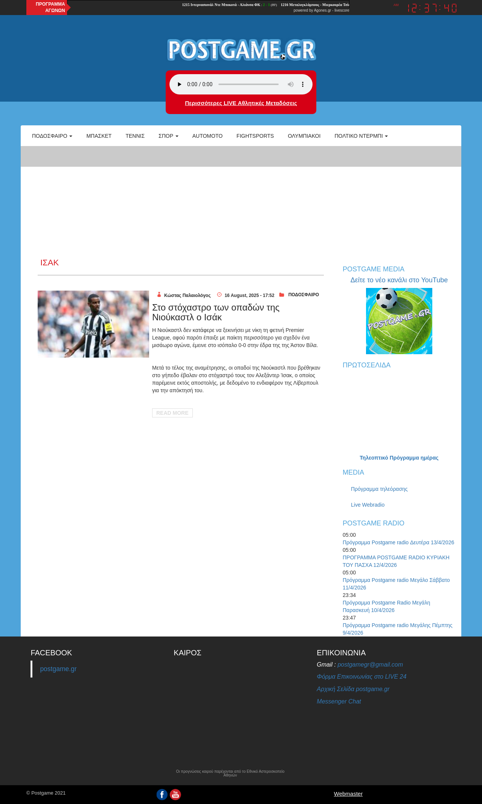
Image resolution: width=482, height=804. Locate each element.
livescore (341, 10)
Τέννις (135, 136)
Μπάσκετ (98, 136)
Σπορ (168, 136)
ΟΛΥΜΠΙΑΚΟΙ (304, 136)
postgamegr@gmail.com (370, 664)
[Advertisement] (241, 201)
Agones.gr (322, 10)
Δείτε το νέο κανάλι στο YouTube (399, 280)
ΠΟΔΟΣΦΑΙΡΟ (303, 294)
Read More (172, 413)
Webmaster (348, 793)
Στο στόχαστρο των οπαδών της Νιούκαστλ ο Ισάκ (215, 312)
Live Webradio (367, 505)
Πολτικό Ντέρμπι (361, 136)
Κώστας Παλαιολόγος (187, 295)
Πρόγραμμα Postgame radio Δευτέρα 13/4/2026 (398, 542)
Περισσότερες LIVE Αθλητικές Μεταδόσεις (241, 103)
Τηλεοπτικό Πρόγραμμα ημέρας (399, 458)
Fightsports (255, 136)
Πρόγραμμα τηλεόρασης (379, 489)
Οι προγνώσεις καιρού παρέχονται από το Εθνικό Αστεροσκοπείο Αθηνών (230, 773)
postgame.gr (58, 669)
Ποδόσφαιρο (52, 136)
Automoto (207, 136)
